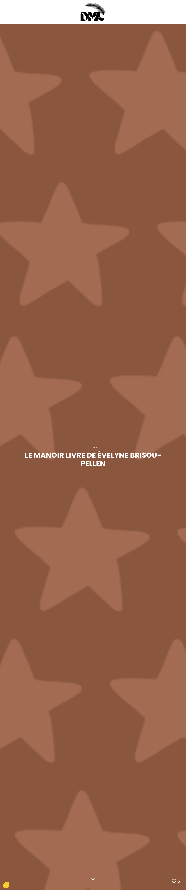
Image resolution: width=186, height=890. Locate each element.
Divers (93, 447)
